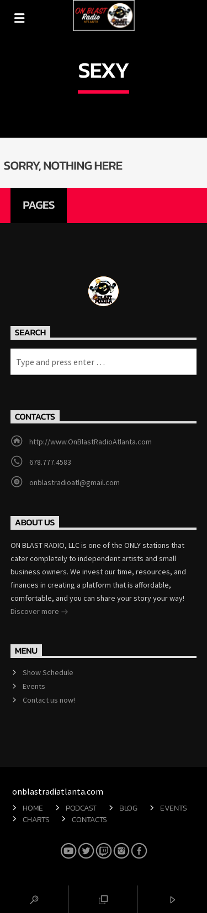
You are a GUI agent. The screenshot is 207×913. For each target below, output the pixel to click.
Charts (36, 819)
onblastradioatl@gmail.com (74, 482)
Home (33, 808)
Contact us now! (49, 700)
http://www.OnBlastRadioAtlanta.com (90, 442)
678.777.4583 (50, 462)
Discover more (39, 612)
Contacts (89, 819)
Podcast (81, 808)
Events (34, 686)
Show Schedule (48, 672)
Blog (128, 808)
